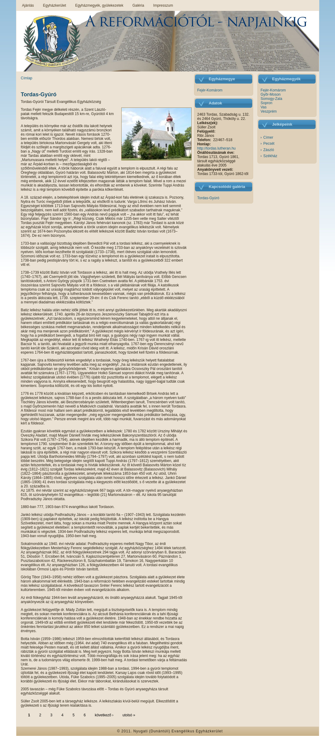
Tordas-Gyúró (39, 94)
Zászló (268, 150)
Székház (270, 156)
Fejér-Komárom (210, 90)
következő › (104, 715)
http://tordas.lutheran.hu (216, 148)
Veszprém (269, 111)
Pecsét (269, 143)
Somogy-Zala (271, 99)
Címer (268, 137)
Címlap (26, 78)
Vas (264, 107)
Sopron (267, 103)
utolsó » (128, 715)
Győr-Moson (271, 94)
